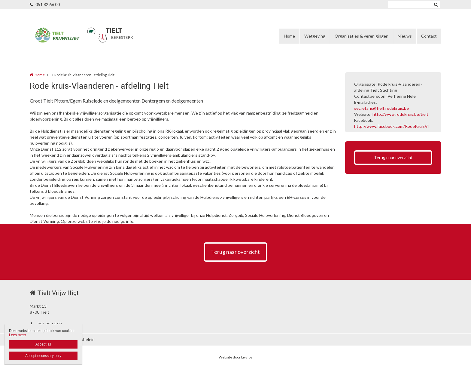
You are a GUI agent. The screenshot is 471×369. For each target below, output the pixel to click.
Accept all (43, 344)
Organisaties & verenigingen (361, 35)
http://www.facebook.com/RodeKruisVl (391, 126)
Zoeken (435, 4)
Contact (429, 35)
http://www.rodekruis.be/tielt (400, 114)
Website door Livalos (235, 357)
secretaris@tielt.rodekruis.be (381, 108)
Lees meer (17, 335)
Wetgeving (314, 35)
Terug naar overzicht (393, 157)
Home (289, 35)
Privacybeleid (82, 339)
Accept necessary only (43, 356)
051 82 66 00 (45, 4)
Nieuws (405, 35)
